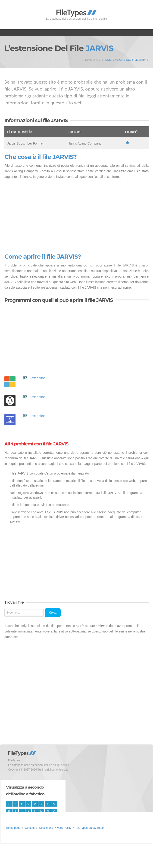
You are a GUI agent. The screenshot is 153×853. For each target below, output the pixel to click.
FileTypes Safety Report (90, 827)
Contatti (29, 827)
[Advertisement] (76, 216)
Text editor (37, 378)
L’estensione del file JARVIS (126, 59)
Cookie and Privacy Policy (55, 827)
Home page (92, 59)
